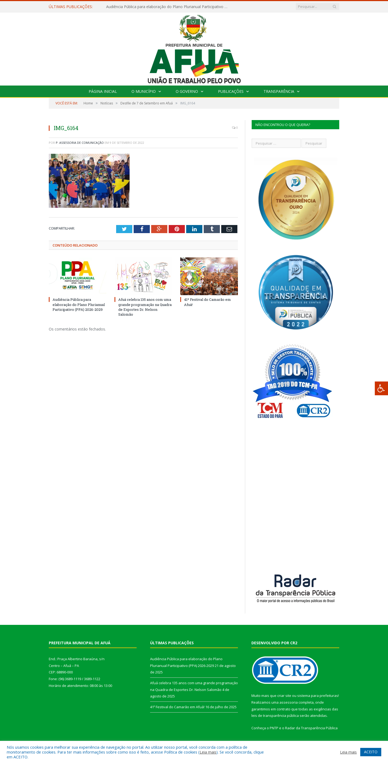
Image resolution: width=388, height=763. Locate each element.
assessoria (288, 702)
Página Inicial (103, 91)
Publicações (231, 91)
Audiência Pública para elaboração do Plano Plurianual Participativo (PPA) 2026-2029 (168, 6)
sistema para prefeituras (317, 695)
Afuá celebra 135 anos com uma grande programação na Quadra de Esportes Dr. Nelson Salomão (145, 307)
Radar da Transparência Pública (311, 727)
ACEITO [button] (370, 751)
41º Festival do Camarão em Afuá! (177, 706)
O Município (143, 91)
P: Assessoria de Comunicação (80, 143)
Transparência (279, 91)
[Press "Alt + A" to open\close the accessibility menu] (381, 388)
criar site (284, 695)
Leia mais (208, 752)
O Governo (187, 91)
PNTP (274, 727)
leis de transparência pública (275, 715)
